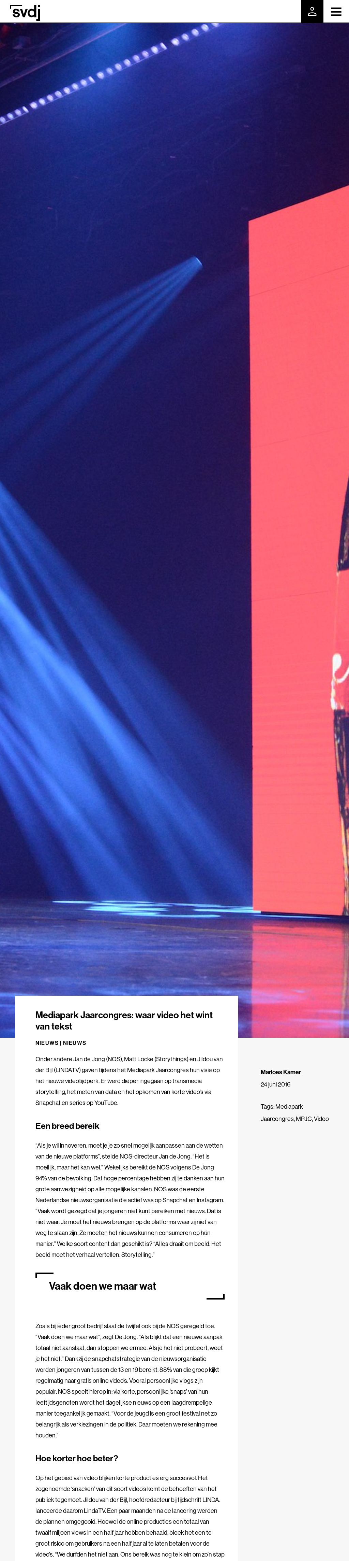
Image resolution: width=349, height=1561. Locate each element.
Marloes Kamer (281, 1072)
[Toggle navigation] (336, 11)
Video (321, 1119)
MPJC (304, 1119)
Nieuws (74, 1042)
